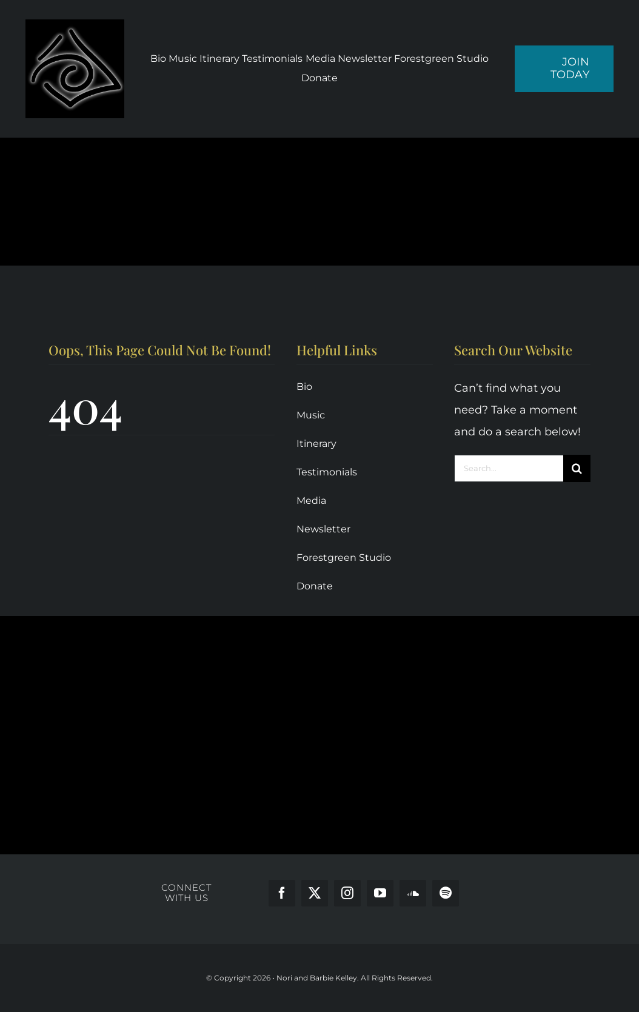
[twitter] (314, 893)
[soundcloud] (413, 893)
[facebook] (282, 893)
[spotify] (445, 893)
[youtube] (380, 893)
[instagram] (347, 893)
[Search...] (508, 468)
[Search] (576, 468)
